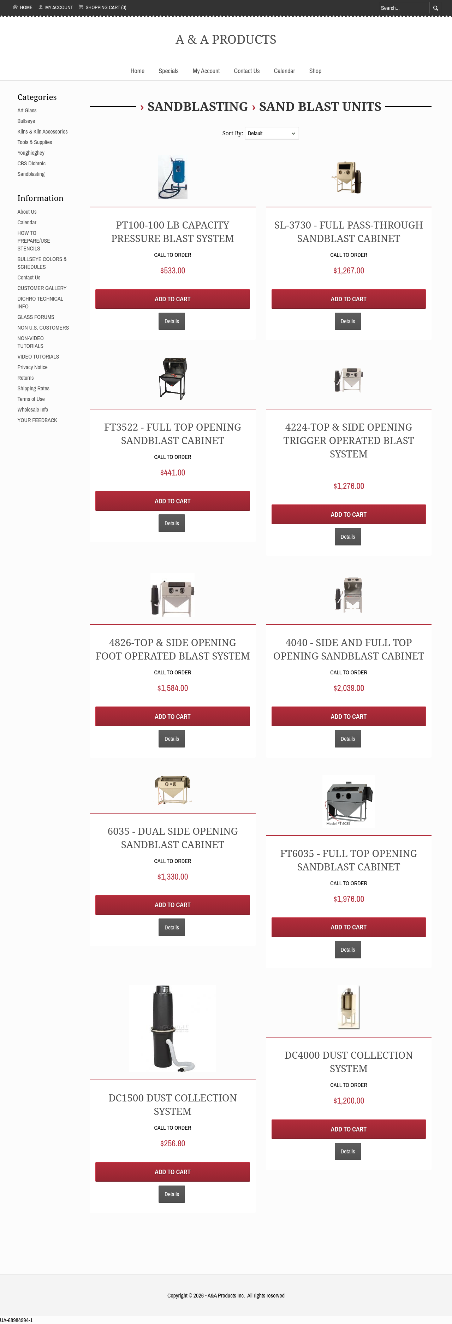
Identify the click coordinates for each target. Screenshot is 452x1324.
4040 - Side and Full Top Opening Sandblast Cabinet (348, 649)
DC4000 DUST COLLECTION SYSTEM (349, 1061)
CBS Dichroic (32, 163)
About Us (27, 211)
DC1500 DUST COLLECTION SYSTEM (172, 1104)
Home (22, 7)
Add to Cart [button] (172, 299)
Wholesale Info (33, 409)
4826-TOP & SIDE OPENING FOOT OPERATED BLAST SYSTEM (172, 649)
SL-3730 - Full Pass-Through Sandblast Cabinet (348, 231)
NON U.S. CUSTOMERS (43, 327)
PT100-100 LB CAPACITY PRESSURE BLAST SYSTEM (172, 231)
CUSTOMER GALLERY (42, 288)
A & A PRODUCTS (226, 38)
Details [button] (172, 321)
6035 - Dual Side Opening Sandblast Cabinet (173, 837)
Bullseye (26, 121)
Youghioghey (31, 152)
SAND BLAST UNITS (320, 105)
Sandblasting (198, 105)
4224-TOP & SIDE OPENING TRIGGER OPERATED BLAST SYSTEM (349, 440)
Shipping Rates (33, 388)
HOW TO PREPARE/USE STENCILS (34, 240)
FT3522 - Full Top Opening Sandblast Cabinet (172, 433)
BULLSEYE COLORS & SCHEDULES (42, 263)
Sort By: (233, 133)
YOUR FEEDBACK (37, 420)
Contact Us (247, 70)
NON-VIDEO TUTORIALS (31, 342)
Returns (26, 378)
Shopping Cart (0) (102, 7)
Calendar (284, 70)
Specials (169, 70)
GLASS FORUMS (36, 317)
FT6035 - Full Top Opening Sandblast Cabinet (348, 859)
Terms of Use (31, 399)
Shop (315, 70)
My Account (55, 7)
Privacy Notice (33, 367)
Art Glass (27, 110)
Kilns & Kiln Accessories (43, 131)
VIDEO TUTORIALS (38, 356)
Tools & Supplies (35, 142)
